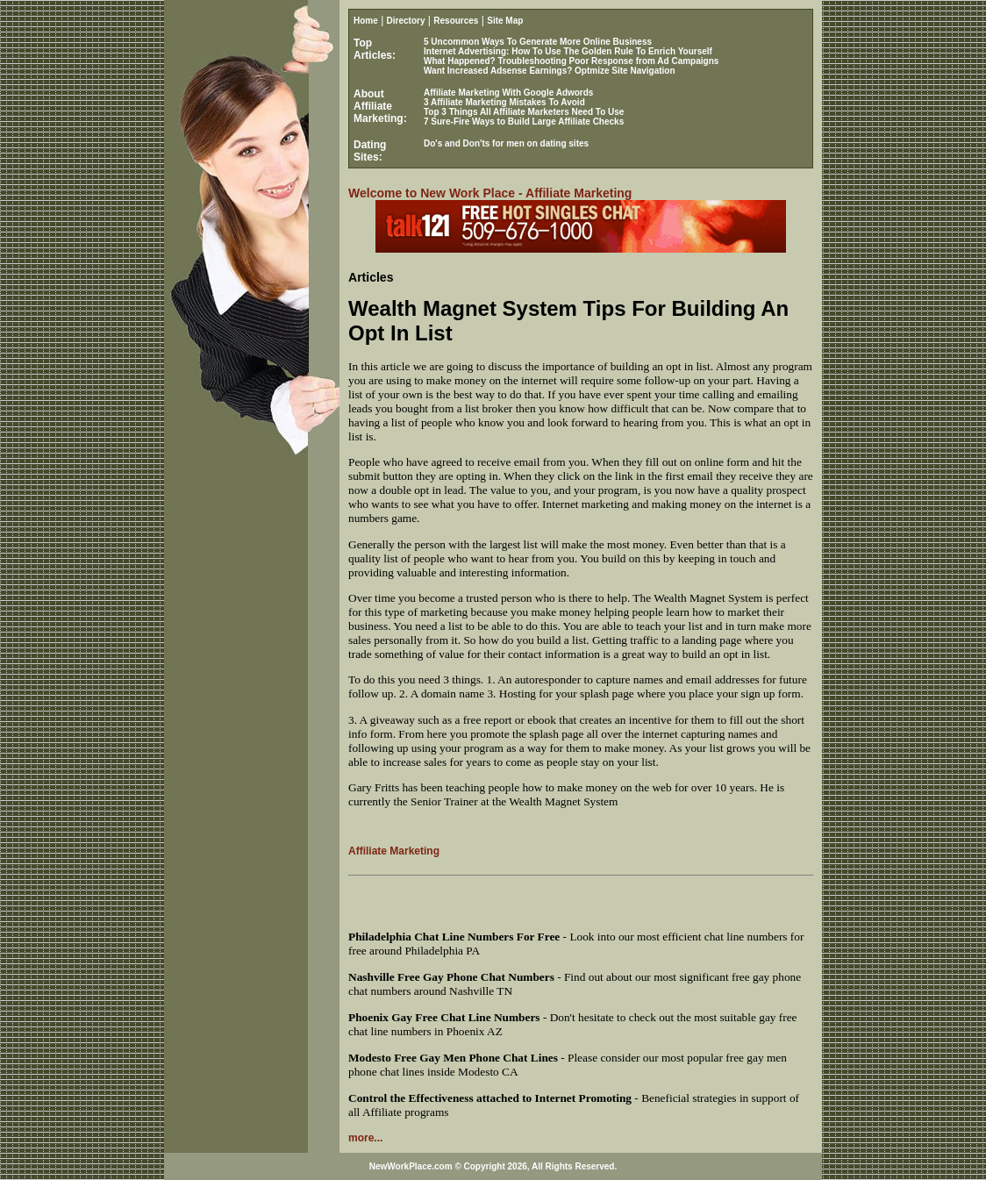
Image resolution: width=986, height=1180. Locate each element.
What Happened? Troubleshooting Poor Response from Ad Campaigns (571, 61)
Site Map (505, 20)
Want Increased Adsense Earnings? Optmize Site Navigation (549, 70)
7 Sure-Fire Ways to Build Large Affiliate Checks (524, 121)
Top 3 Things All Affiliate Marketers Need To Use (524, 112)
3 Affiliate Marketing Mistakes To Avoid (504, 102)
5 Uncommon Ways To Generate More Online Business (538, 41)
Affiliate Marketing (393, 851)
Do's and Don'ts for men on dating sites (506, 143)
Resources (455, 20)
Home (366, 20)
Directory (406, 20)
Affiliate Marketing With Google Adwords (508, 92)
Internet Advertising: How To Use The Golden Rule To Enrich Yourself (568, 51)
